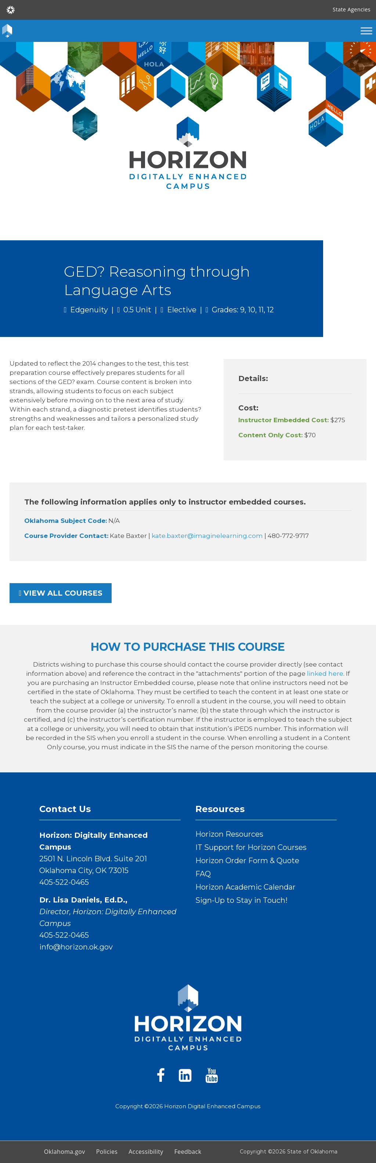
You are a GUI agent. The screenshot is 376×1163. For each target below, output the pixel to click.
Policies (107, 1152)
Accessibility (146, 1152)
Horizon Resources (229, 834)
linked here (325, 673)
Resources (220, 809)
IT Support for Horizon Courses (251, 847)
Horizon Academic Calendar (245, 887)
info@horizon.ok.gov (76, 947)
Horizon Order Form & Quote (247, 860)
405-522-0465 (64, 882)
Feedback (188, 1152)
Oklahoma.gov (64, 1152)
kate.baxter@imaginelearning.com (208, 535)
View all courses (60, 593)
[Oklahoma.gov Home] (11, 9)
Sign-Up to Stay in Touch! (241, 900)
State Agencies (351, 9)
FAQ (203, 873)
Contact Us (65, 809)
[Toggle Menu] (366, 30)
